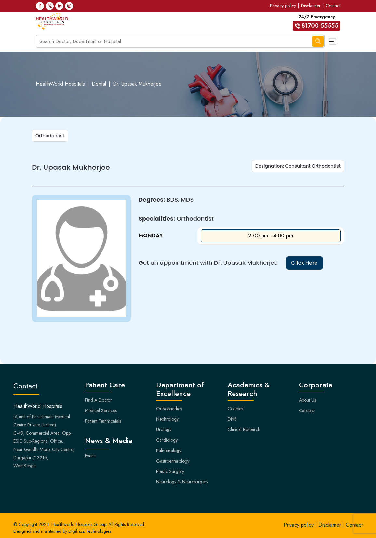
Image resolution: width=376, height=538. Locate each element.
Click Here (304, 263)
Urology (163, 429)
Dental (99, 83)
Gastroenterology (172, 461)
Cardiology (167, 440)
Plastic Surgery (170, 471)
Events (90, 455)
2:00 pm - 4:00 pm (270, 235)
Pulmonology (168, 450)
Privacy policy (283, 5)
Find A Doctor (98, 400)
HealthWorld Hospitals (60, 83)
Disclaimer (311, 5)
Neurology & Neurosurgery (182, 481)
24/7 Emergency (316, 22)
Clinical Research (244, 429)
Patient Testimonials (103, 421)
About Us (307, 400)
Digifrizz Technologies (89, 531)
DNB (232, 419)
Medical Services (101, 410)
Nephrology (167, 419)
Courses (235, 408)
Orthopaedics (169, 408)
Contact (333, 5)
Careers (306, 410)
